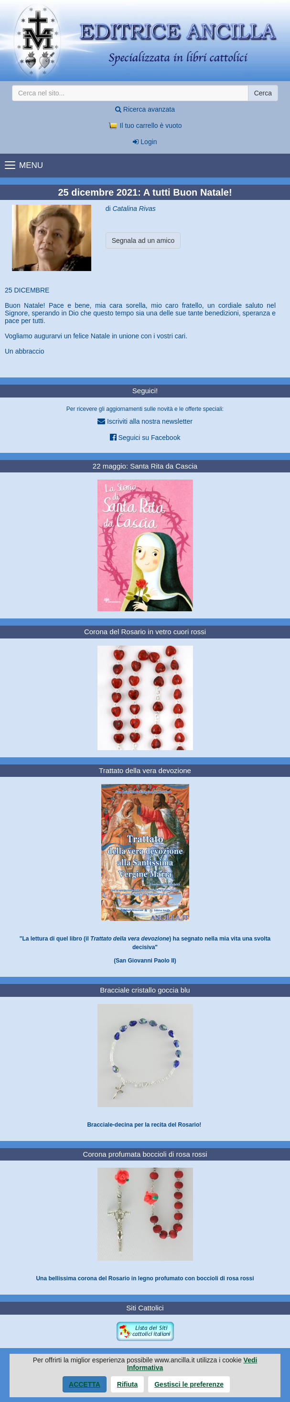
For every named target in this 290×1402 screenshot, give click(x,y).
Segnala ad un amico (143, 240)
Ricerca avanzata (145, 109)
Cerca (263, 93)
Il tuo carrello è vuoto (145, 125)
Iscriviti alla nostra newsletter (145, 421)
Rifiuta (127, 1384)
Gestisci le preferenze (189, 1384)
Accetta (84, 1384)
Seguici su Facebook (145, 437)
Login (145, 142)
